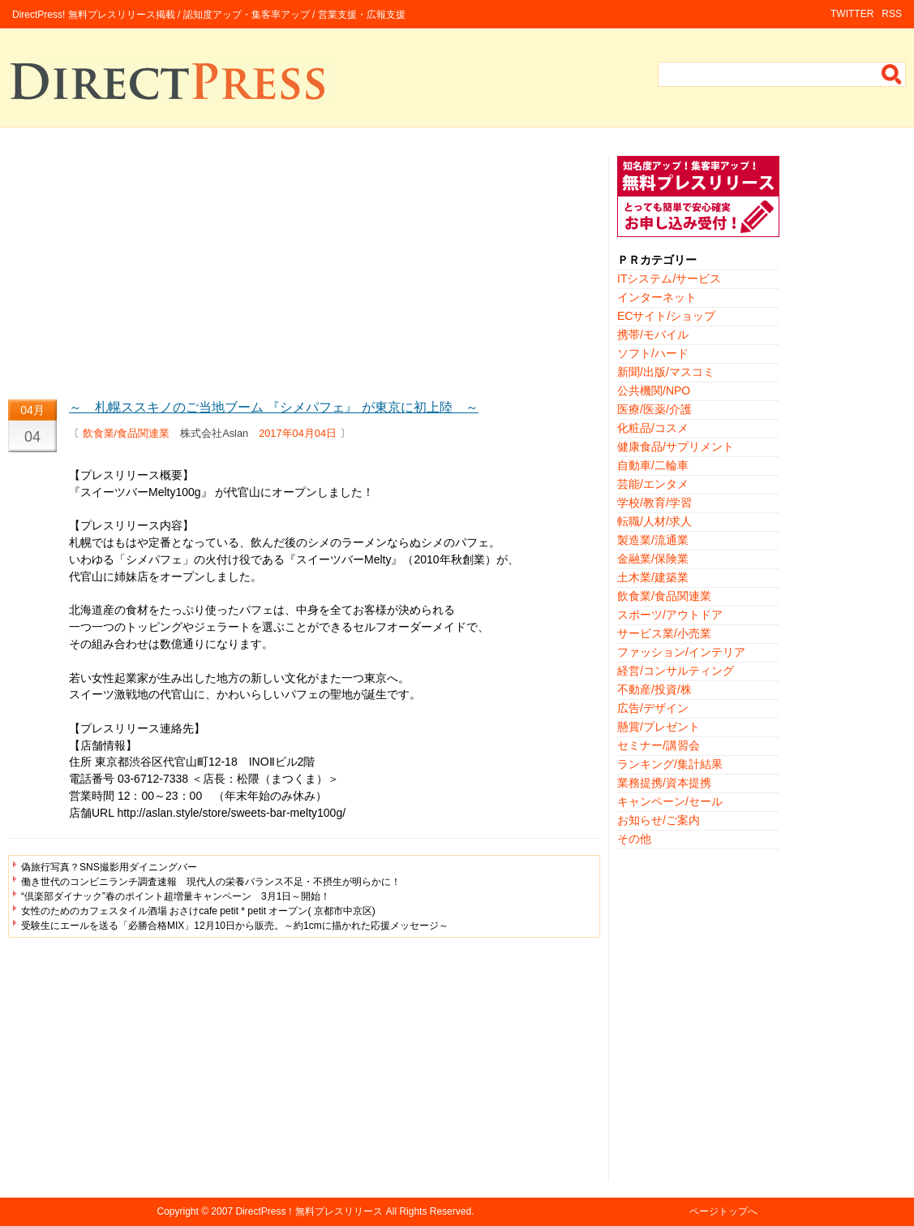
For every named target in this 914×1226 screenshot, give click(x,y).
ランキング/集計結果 (670, 764)
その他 (634, 838)
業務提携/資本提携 (664, 782)
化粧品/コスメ (653, 427)
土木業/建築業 (653, 577)
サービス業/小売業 (664, 633)
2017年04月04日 (298, 433)
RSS (892, 13)
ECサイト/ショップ (666, 315)
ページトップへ (723, 1211)
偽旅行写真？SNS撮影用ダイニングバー (109, 867)
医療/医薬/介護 (654, 409)
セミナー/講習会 (658, 745)
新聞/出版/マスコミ (665, 371)
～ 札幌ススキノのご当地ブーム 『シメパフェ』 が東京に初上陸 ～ (273, 407)
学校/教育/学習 (654, 502)
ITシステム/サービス (669, 278)
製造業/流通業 (653, 539)
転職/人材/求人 (654, 521)
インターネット (657, 297)
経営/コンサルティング (675, 670)
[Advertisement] (304, 269)
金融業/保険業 (653, 558)
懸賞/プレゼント (658, 726)
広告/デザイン (653, 707)
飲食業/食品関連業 (126, 433)
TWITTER (851, 13)
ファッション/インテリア (681, 651)
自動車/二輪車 (653, 465)
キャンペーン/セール (670, 801)
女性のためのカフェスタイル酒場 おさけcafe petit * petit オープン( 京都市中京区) (198, 911)
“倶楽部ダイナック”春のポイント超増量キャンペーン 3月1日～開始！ (175, 896)
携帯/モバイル (653, 334)
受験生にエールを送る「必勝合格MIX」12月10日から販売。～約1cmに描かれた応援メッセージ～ (234, 925)
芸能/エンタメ (653, 483)
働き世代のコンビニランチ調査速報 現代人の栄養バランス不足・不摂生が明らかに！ (211, 881)
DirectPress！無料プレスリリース (309, 1211)
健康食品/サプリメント (675, 446)
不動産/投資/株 (654, 689)
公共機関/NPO (653, 390)
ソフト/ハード (653, 353)
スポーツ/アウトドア (670, 614)
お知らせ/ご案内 (658, 820)
